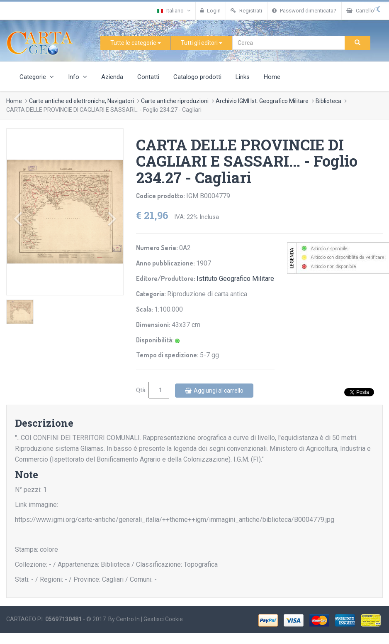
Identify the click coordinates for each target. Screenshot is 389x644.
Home (272, 77)
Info (77, 77)
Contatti (148, 77)
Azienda (112, 77)
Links (243, 77)
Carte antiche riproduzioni (175, 101)
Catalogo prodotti (197, 77)
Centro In (128, 619)
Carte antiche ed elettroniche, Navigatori (81, 101)
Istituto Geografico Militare (235, 279)
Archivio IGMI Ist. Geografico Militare (262, 101)
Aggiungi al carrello (214, 390)
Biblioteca (328, 101)
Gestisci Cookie (163, 619)
